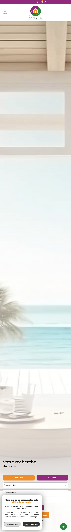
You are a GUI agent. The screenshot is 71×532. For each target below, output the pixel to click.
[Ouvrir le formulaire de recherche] (35, 507)
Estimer (52, 477)
